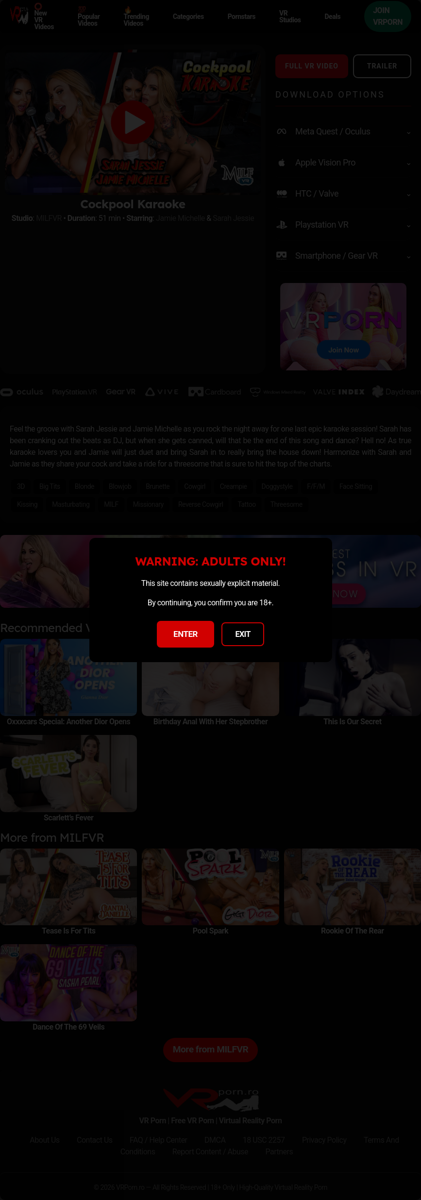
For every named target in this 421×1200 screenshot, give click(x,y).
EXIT (243, 634)
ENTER (185, 634)
